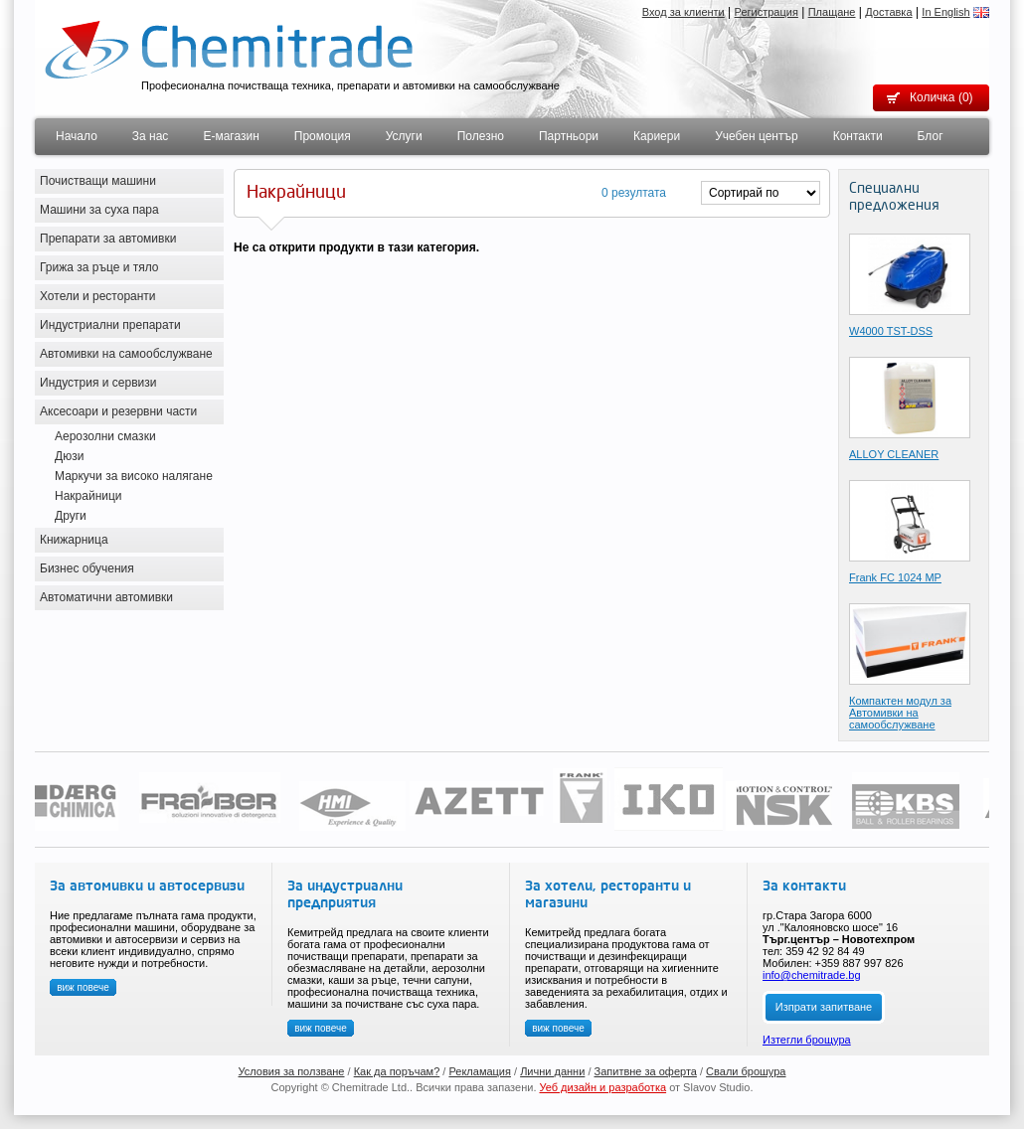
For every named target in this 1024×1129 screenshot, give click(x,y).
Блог (930, 136)
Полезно (480, 136)
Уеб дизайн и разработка (603, 1087)
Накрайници (88, 496)
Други (70, 516)
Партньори (568, 136)
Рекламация (479, 1071)
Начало (76, 136)
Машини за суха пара (99, 210)
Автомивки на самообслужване (126, 354)
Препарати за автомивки (108, 238)
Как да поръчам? (397, 1071)
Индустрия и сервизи (98, 383)
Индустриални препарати (110, 325)
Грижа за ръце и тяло (99, 267)
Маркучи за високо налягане (134, 476)
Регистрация (766, 12)
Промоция (322, 136)
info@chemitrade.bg (812, 975)
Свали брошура (745, 1071)
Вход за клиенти (683, 12)
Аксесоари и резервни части (118, 411)
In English (945, 12)
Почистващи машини (98, 181)
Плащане (832, 12)
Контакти (858, 136)
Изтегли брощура (807, 1040)
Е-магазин (230, 136)
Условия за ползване (292, 1071)
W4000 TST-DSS (891, 331)
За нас (150, 136)
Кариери (656, 136)
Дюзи (69, 456)
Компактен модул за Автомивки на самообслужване (900, 712)
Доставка (888, 12)
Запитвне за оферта (646, 1071)
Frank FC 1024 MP (895, 577)
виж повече (83, 987)
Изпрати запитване (823, 1007)
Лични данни (552, 1071)
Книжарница (74, 540)
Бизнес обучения (87, 568)
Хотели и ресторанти (98, 296)
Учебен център (756, 136)
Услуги (404, 136)
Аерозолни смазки (105, 436)
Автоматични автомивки (106, 597)
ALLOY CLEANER (894, 454)
